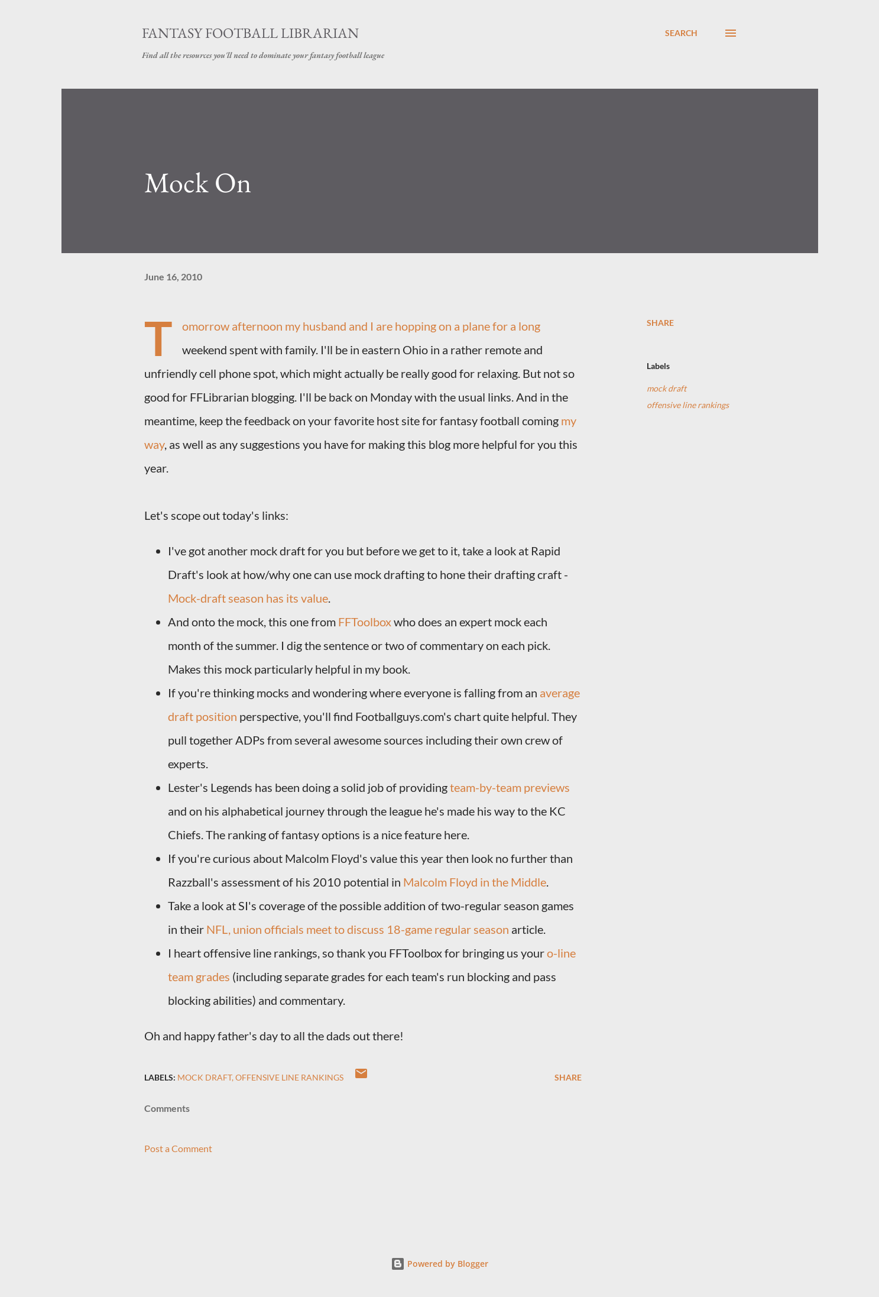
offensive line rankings (688, 405)
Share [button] (660, 323)
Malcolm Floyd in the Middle (474, 882)
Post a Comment (178, 1148)
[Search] (681, 33)
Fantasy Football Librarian (250, 33)
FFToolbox (364, 621)
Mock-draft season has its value (248, 598)
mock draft (666, 388)
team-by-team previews (510, 787)
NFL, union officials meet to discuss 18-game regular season (357, 929)
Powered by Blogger (439, 1263)
